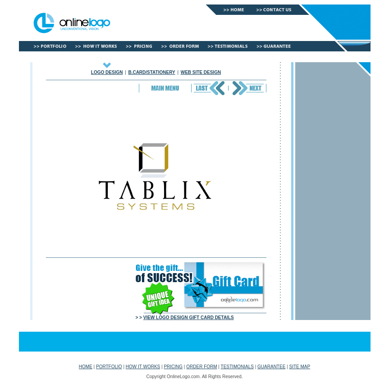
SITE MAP (299, 366)
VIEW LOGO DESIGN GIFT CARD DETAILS (188, 317)
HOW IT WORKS (143, 366)
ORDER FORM (201, 366)
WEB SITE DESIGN (201, 72)
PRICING (173, 366)
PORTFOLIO (109, 366)
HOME (85, 366)
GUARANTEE (271, 366)
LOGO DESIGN (107, 72)
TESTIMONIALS (237, 366)
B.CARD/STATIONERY (151, 72)
